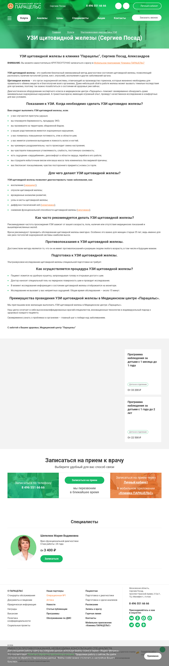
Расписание (91, 604)
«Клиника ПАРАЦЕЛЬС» (136, 493)
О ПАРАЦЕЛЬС (15, 591)
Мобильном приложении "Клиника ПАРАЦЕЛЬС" (119, 63)
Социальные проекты (18, 625)
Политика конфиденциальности (19, 619)
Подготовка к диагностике (99, 595)
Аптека (50, 600)
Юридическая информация (21, 604)
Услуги (24, 18)
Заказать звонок (149, 17)
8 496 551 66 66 (33, 487)
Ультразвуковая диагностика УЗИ (99, 32)
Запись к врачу (93, 609)
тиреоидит (30, 185)
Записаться (51, 558)
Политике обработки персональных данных (51, 654)
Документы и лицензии (19, 600)
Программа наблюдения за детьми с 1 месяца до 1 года (142, 360)
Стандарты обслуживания (21, 595)
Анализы (42, 18)
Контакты (120, 18)
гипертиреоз (47, 205)
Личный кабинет (149, 6)
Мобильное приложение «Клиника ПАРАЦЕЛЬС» (98, 624)
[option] (143, 372)
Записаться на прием (84, 480)
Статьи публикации (56, 609)
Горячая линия (93, 613)
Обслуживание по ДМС (58, 618)
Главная (56, 32)
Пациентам (91, 591)
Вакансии (12, 613)
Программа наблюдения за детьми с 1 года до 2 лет (141, 407)
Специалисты (80, 18)
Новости (50, 604)
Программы (52, 613)
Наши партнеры (55, 591)
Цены (59, 18)
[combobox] (58, 6)
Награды (12, 609)
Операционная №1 (56, 595)
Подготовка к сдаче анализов (101, 600)
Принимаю (153, 656)
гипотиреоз (83, 210)
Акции (101, 18)
